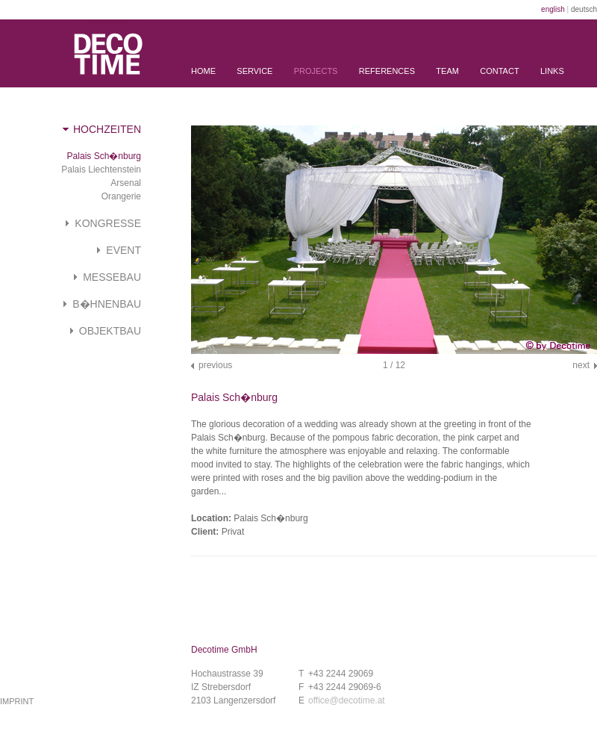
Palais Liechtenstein (101, 169)
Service (254, 70)
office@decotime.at (346, 700)
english (553, 9)
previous (215, 365)
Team (447, 70)
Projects (316, 70)
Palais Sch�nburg (104, 156)
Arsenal (125, 183)
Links (552, 70)
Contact (499, 70)
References (387, 70)
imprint (17, 701)
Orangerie (121, 196)
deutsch (584, 9)
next (581, 365)
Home (203, 70)
